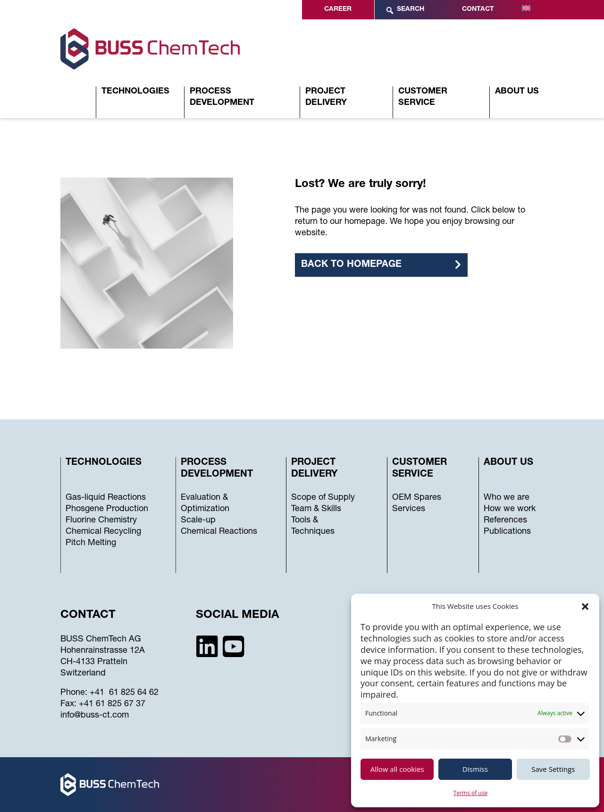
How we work (510, 509)
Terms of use (470, 793)
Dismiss (475, 769)
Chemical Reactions (219, 532)
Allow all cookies (397, 769)
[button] (585, 606)
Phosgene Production (107, 509)
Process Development (222, 97)
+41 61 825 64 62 (124, 693)
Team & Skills (316, 509)
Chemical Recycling (103, 532)
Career (338, 9)
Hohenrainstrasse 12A (102, 651)
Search (404, 10)
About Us (517, 91)
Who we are (506, 498)
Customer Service (422, 97)
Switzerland (83, 673)
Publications (507, 532)
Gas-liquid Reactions (106, 498)
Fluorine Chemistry (101, 520)
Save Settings (553, 769)
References (505, 520)
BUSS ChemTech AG (100, 639)
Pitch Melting (91, 543)
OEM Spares (416, 498)
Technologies (135, 91)
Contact (478, 9)
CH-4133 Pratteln (93, 662)
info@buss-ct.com (94, 715)
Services (408, 509)
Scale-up (198, 520)
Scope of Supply (323, 498)
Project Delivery (326, 97)
